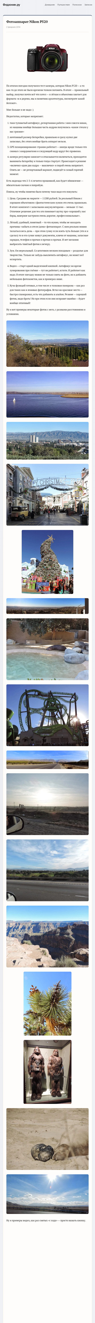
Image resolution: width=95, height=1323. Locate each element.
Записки (88, 5)
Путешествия (63, 5)
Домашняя (50, 5)
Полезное (77, 5)
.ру (11, 4)
